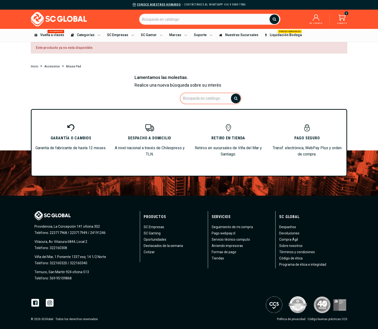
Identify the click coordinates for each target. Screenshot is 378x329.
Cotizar (149, 252)
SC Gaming (152, 233)
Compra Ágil (288, 239)
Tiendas (218, 258)
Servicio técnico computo (231, 239)
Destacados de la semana (163, 246)
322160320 (58, 263)
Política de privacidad (291, 319)
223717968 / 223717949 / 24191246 (78, 233)
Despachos (287, 227)
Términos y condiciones (297, 252)
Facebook (35, 303)
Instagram (50, 303)
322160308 (58, 248)
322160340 (78, 263)
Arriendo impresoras (227, 246)
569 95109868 (60, 278)
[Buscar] (210, 19)
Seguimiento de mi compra (232, 227)
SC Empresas (154, 227)
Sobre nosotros (291, 246)
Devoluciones (289, 233)
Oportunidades (155, 239)
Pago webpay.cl (223, 233)
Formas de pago (224, 252)
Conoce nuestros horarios (159, 4)
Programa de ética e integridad (302, 264)
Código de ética (291, 258)
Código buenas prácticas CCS (327, 319)
